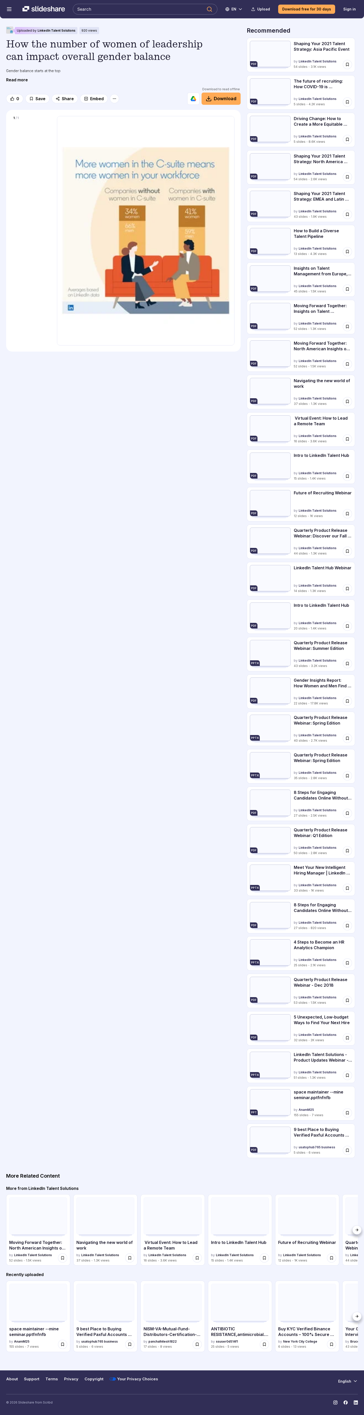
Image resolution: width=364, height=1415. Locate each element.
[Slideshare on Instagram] (335, 1402)
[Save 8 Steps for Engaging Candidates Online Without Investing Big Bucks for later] (347, 813)
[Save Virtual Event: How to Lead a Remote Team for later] (347, 438)
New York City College (300, 1341)
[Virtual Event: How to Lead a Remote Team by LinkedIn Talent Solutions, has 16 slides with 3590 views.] (301, 429)
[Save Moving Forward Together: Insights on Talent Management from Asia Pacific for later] (347, 326)
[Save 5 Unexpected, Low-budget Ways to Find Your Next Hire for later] (347, 1038)
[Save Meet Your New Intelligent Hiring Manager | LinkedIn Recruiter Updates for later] (347, 888)
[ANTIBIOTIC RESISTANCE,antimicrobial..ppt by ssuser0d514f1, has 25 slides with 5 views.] (240, 1316)
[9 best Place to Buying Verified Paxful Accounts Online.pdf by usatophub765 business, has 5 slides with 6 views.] (301, 1141)
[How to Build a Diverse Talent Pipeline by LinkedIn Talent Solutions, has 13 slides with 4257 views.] (301, 242)
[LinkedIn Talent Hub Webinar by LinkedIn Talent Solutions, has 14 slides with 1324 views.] (301, 579)
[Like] (14, 98)
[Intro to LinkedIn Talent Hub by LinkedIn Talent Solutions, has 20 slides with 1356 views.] (301, 616)
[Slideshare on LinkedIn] (356, 1402)
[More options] (114, 98)
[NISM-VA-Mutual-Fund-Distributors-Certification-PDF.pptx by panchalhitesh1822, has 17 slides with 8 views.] (173, 1316)
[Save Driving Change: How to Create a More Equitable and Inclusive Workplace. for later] (347, 139)
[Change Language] (234, 9)
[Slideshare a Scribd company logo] (43, 9)
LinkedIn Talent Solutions (56, 30)
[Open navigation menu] (9, 9)
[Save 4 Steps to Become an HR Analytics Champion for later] (347, 963)
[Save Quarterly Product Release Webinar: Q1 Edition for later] (347, 850)
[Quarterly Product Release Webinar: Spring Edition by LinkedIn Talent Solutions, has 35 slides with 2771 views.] (301, 766)
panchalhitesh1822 (162, 1341)
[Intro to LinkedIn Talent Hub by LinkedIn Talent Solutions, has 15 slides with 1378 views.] (301, 467)
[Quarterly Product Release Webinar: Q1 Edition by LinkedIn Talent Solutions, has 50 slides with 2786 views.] (301, 841)
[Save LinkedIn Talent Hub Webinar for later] (347, 588)
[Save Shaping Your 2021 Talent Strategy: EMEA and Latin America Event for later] (347, 214)
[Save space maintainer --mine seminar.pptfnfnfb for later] (347, 1112)
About (12, 1379)
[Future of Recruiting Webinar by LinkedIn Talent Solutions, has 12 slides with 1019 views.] (301, 504)
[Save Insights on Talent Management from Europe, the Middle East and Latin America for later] (347, 289)
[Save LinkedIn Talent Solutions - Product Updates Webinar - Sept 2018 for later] (347, 1075)
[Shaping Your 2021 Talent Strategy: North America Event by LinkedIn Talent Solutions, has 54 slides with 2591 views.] (301, 167)
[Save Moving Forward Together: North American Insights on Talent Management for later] (347, 364)
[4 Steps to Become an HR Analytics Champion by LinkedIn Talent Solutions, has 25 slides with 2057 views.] (301, 953)
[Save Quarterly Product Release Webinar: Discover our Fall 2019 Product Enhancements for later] (347, 551)
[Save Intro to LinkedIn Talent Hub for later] (347, 476)
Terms (51, 1379)
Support (31, 1379)
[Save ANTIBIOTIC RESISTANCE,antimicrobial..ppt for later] (264, 1344)
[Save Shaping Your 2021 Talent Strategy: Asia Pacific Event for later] (347, 64)
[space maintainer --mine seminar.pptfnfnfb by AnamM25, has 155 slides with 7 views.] (301, 1103)
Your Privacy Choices (134, 1379)
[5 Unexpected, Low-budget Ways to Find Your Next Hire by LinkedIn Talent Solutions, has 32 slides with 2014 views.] (301, 1028)
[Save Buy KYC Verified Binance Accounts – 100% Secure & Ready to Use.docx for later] (331, 1344)
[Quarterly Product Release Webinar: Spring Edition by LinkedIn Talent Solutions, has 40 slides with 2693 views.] (301, 729)
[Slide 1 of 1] (31, 143)
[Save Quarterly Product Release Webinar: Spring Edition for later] (347, 738)
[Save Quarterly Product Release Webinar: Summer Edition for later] (347, 663)
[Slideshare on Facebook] (346, 1402)
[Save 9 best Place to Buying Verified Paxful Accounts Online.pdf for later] (347, 1150)
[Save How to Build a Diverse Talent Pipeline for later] (347, 251)
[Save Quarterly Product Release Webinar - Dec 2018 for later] (347, 1000)
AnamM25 (306, 1110)
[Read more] (17, 79)
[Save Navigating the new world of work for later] (347, 401)
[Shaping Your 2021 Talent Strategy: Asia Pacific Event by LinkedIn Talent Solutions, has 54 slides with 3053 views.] (301, 55)
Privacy (71, 1379)
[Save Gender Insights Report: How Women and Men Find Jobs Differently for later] (347, 700)
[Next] (356, 1229)
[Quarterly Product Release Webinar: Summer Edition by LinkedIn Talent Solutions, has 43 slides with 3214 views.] (301, 654)
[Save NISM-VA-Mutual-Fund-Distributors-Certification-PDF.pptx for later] (197, 1344)
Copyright (94, 1379)
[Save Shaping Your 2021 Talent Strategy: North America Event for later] (347, 177)
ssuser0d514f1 (227, 1341)
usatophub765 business (317, 1147)
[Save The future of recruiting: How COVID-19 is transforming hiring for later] (347, 102)
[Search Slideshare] (145, 9)
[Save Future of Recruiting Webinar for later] (347, 513)
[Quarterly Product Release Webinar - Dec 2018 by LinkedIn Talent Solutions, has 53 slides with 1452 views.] (301, 991)
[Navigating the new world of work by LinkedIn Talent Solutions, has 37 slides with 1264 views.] (301, 392)
